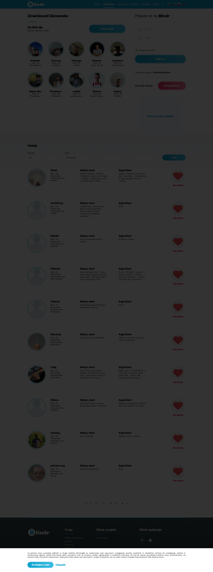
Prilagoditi (60, 565)
